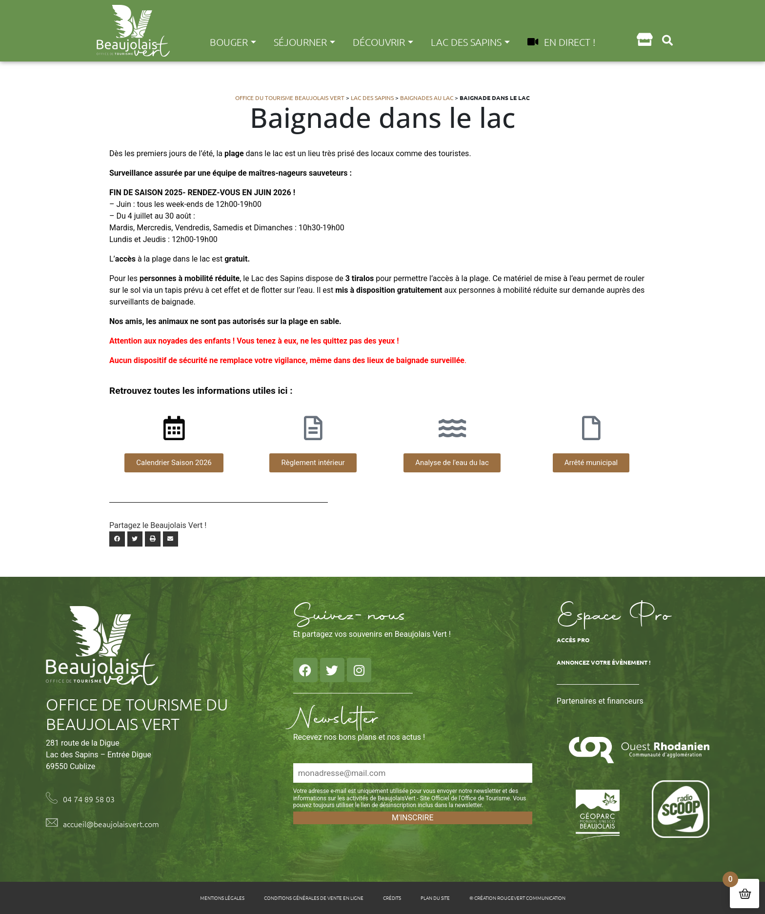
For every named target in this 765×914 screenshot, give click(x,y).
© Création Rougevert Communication (517, 897)
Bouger (233, 42)
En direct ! (561, 42)
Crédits (392, 897)
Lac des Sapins (470, 42)
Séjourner (304, 42)
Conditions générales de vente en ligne (313, 897)
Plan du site (435, 897)
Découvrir (383, 42)
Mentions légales (222, 897)
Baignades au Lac (426, 98)
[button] (668, 40)
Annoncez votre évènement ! (603, 662)
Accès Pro (573, 640)
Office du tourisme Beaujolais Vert (289, 98)
